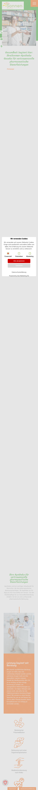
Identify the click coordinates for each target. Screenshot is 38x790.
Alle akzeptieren (19, 261)
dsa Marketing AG (23, 276)
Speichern (19, 265)
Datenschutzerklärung (19, 272)
